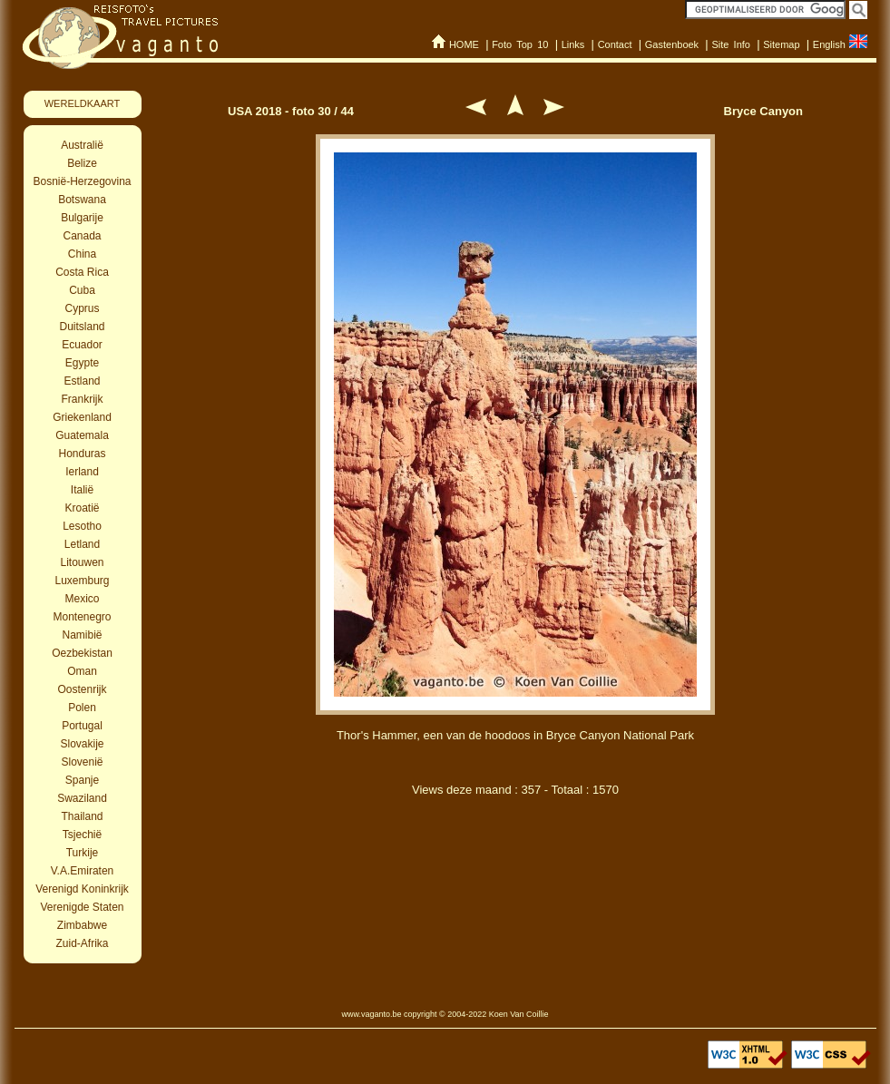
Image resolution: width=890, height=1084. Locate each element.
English (829, 44)
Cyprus (81, 308)
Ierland (82, 471)
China (82, 254)
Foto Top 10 (520, 44)
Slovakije (81, 743)
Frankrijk (82, 399)
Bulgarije (82, 217)
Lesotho (82, 526)
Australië (82, 145)
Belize (82, 163)
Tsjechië (82, 834)
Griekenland (82, 417)
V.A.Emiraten (82, 870)
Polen (82, 707)
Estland (82, 381)
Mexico (81, 598)
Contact (615, 44)
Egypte (82, 362)
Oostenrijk (81, 689)
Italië (82, 489)
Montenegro (82, 616)
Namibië (82, 635)
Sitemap (781, 44)
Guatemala (82, 435)
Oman (82, 671)
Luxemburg (81, 580)
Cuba (82, 290)
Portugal (82, 725)
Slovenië (82, 762)
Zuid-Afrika (81, 943)
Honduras (81, 453)
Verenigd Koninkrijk (82, 889)
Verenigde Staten (81, 907)
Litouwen (81, 562)
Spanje (82, 780)
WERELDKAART (82, 103)
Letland (82, 544)
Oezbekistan (82, 653)
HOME (464, 44)
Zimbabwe (82, 925)
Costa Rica (82, 272)
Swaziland (82, 798)
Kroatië (81, 508)
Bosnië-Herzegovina (82, 181)
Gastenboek (672, 44)
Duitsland (81, 326)
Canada (82, 235)
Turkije (82, 852)
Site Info (730, 44)
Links (573, 44)
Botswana (82, 199)
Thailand (82, 816)
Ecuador (82, 344)
